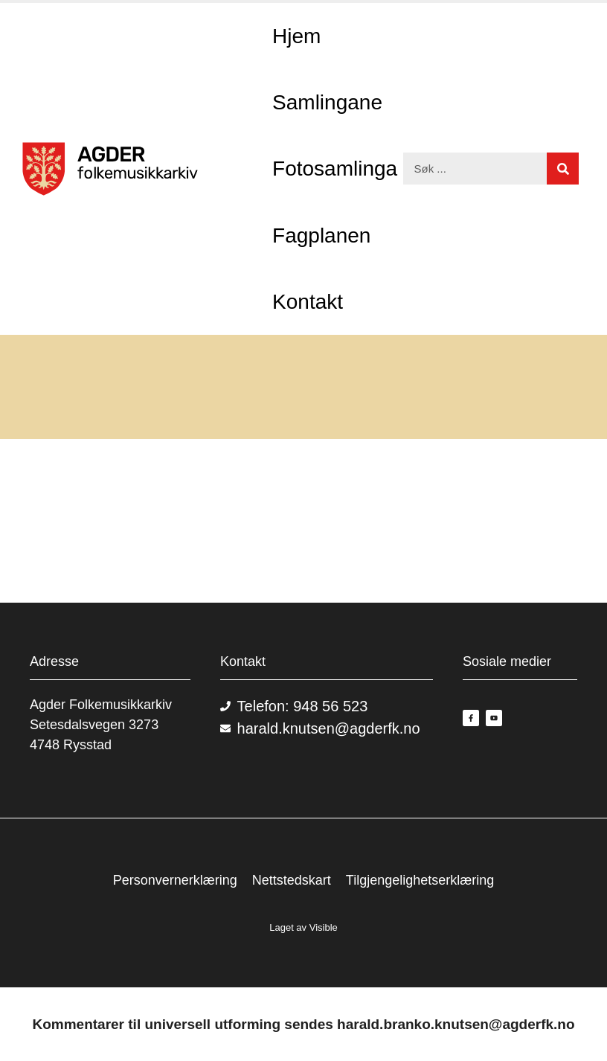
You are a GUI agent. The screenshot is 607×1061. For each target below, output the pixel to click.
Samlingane (327, 102)
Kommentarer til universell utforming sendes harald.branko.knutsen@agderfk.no (303, 1024)
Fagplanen (321, 235)
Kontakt (307, 301)
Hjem (296, 36)
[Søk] (563, 169)
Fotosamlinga (334, 168)
